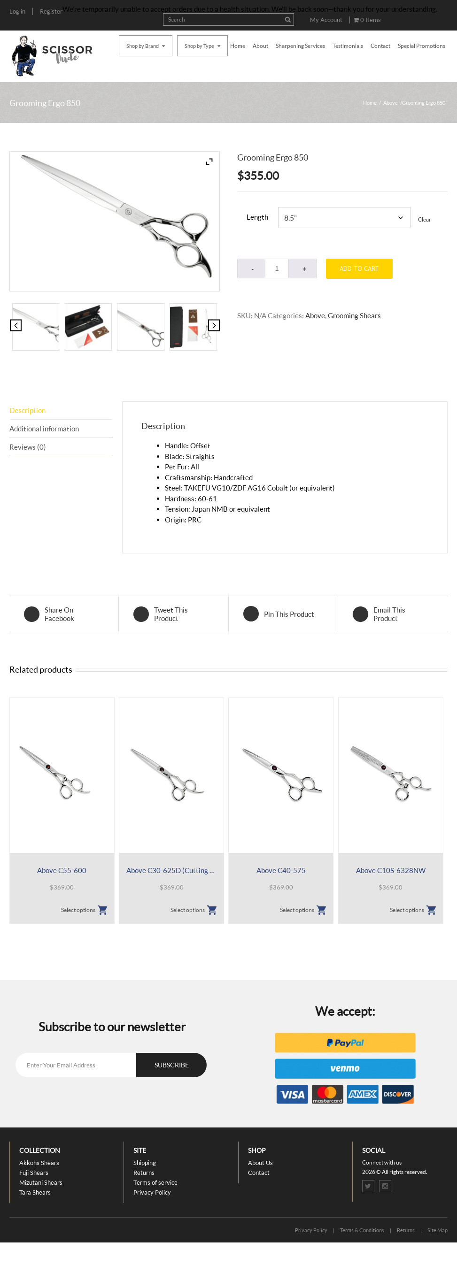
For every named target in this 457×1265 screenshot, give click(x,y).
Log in (17, 11)
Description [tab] (27, 410)
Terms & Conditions (362, 1230)
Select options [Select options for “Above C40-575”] (297, 909)
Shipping (144, 1162)
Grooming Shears (354, 315)
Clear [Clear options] (424, 219)
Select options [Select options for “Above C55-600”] (78, 909)
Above (390, 103)
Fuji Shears (33, 1172)
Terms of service (155, 1182)
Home (237, 45)
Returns (144, 1172)
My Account (326, 19)
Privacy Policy (152, 1192)
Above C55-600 (61, 870)
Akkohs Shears (39, 1162)
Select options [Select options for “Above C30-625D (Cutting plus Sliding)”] (187, 909)
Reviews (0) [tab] (27, 447)
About (260, 45)
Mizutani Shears (40, 1182)
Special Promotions (421, 45)
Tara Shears (35, 1192)
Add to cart (359, 268)
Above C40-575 (281, 870)
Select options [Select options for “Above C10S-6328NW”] (407, 909)
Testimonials (348, 45)
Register (51, 11)
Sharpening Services (300, 45)
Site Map (437, 1230)
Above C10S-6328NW (391, 870)
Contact (380, 45)
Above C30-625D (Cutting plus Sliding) (171, 870)
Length (257, 217)
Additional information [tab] (44, 428)
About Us (260, 1162)
